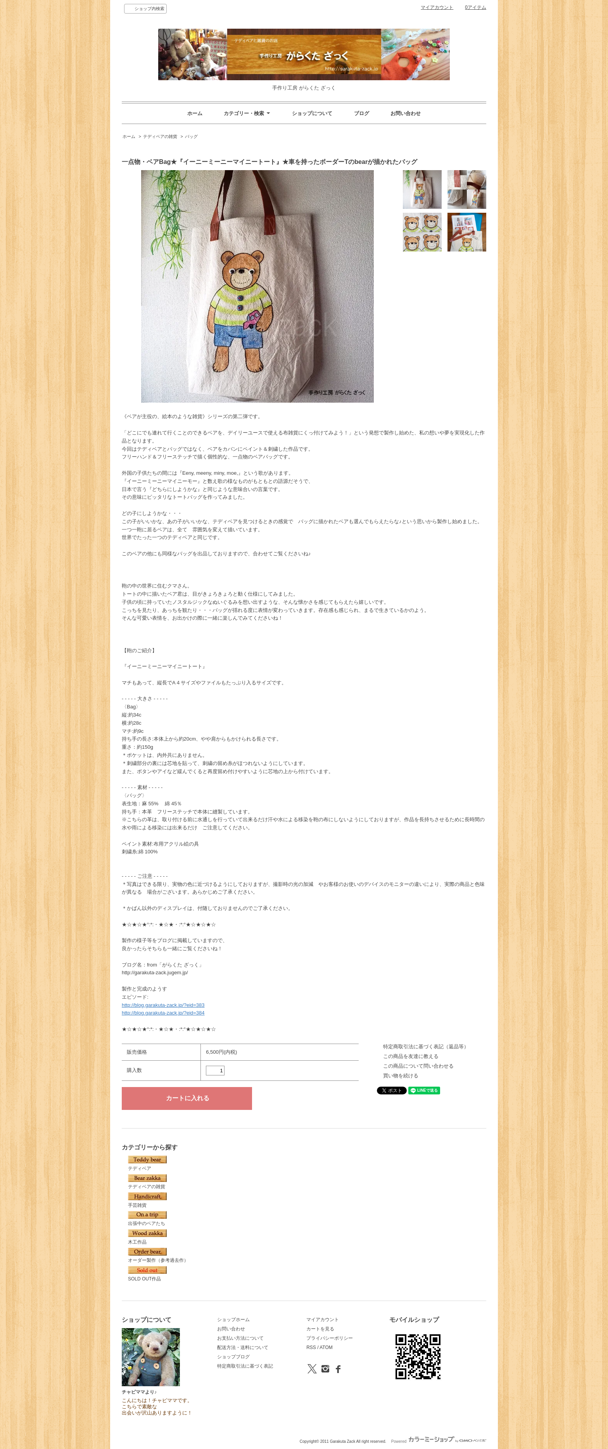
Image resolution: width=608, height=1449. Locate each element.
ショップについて (312, 113)
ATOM (326, 1347)
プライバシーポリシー (329, 1338)
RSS (311, 1347)
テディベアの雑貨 (160, 136)
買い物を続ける (400, 1076)
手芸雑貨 (147, 1200)
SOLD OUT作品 (147, 1274)
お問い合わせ (405, 113)
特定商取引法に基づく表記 (245, 1366)
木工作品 (147, 1237)
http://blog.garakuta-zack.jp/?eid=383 (163, 1005)
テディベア (147, 1163)
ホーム (194, 113)
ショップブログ (233, 1356)
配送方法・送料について (242, 1347)
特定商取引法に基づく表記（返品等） (426, 1046)
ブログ (361, 113)
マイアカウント (437, 7)
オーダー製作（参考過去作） (158, 1255)
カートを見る (320, 1329)
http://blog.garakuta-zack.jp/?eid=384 (163, 1013)
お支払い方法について (240, 1338)
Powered (438, 1441)
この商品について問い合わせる (418, 1066)
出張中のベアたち (147, 1219)
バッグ (191, 136)
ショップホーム (233, 1319)
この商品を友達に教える (411, 1056)
